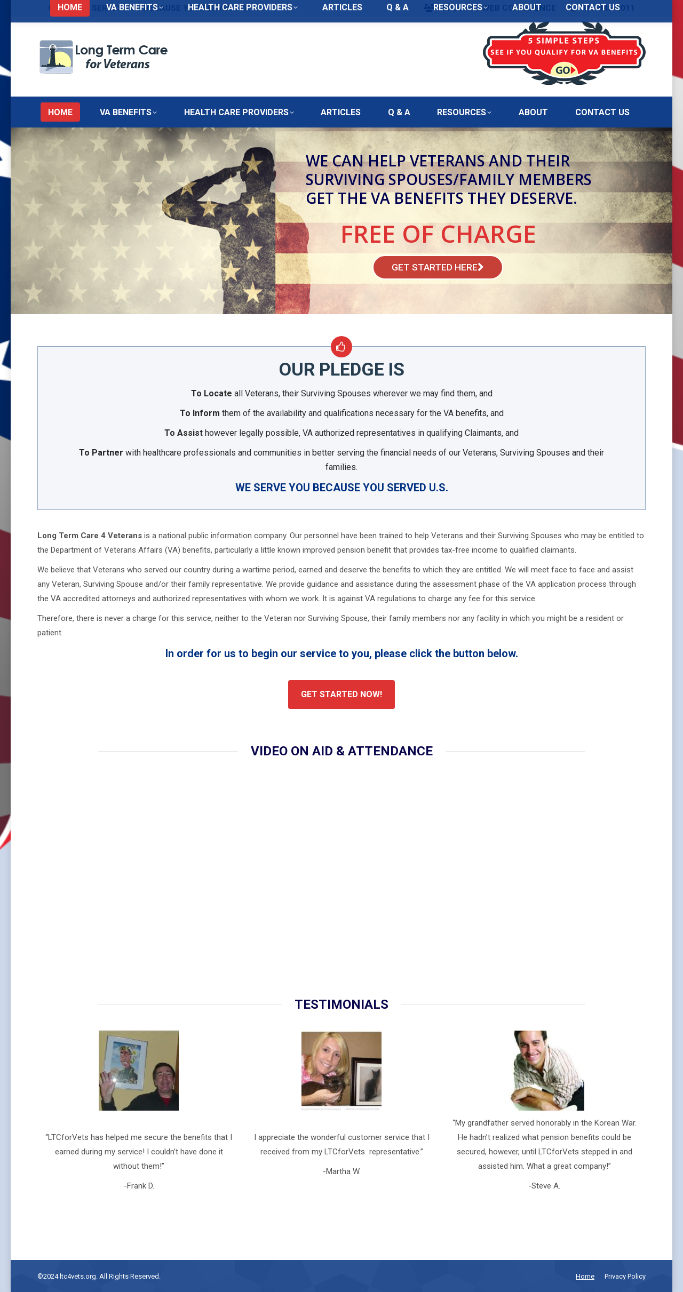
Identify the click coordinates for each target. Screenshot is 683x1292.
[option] (138, 1112)
